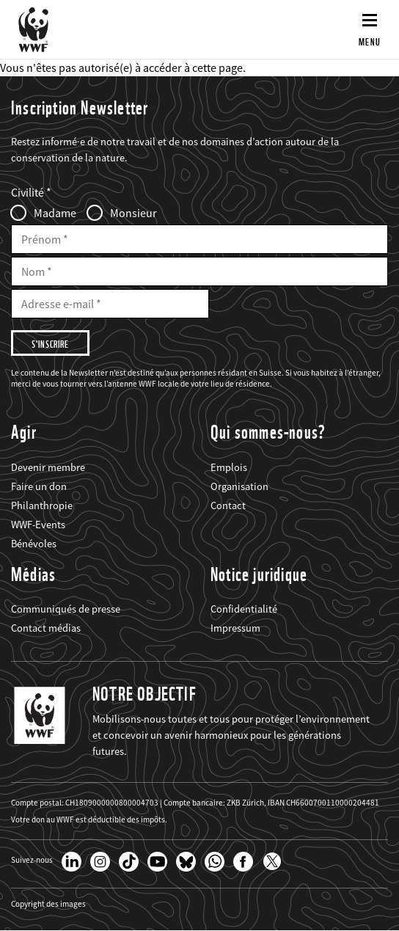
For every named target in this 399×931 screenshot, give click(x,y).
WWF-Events (38, 524)
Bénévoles (33, 543)
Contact (228, 505)
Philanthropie (42, 505)
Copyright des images (48, 904)
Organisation (239, 486)
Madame (55, 212)
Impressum (235, 628)
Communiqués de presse (65, 609)
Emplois (229, 467)
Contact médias (46, 628)
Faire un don (39, 486)
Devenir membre (48, 467)
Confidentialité (244, 609)
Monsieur (133, 212)
